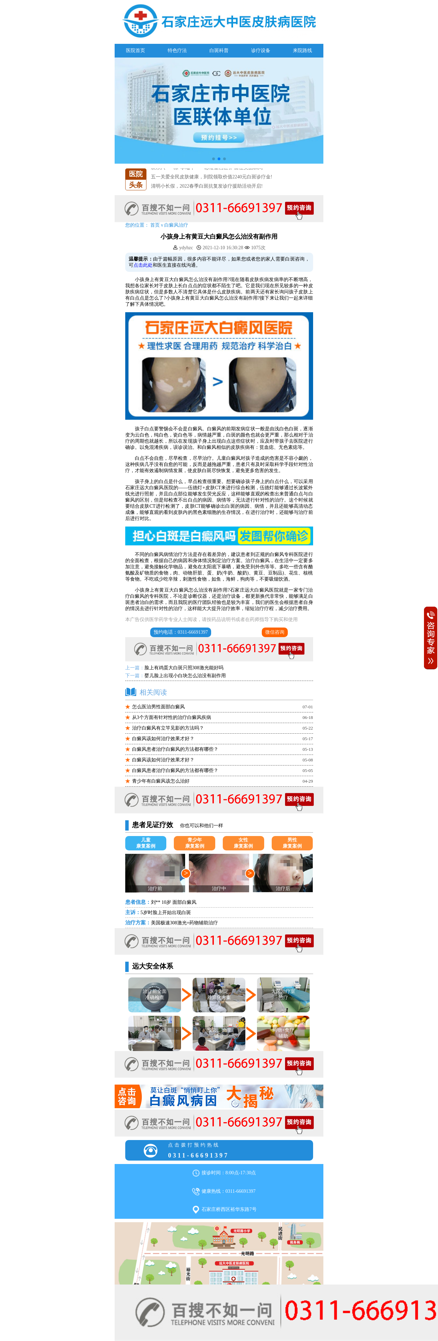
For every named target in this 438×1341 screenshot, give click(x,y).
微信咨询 (274, 632)
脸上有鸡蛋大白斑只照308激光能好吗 (183, 667)
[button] (213, 158)
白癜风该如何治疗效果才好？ (163, 738)
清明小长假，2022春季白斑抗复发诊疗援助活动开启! (207, 186)
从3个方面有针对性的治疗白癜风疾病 (171, 717)
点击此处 (143, 265)
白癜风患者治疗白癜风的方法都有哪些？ (175, 749)
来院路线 (302, 50)
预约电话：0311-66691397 (181, 632)
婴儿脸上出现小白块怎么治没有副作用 (185, 675)
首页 (155, 225)
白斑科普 (219, 50)
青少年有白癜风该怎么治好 (161, 781)
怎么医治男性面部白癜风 (158, 706)
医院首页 (135, 50)
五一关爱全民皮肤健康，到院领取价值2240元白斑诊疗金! (211, 176)
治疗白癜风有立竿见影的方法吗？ (168, 728)
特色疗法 (177, 50)
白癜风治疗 (176, 225)
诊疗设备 (260, 50)
